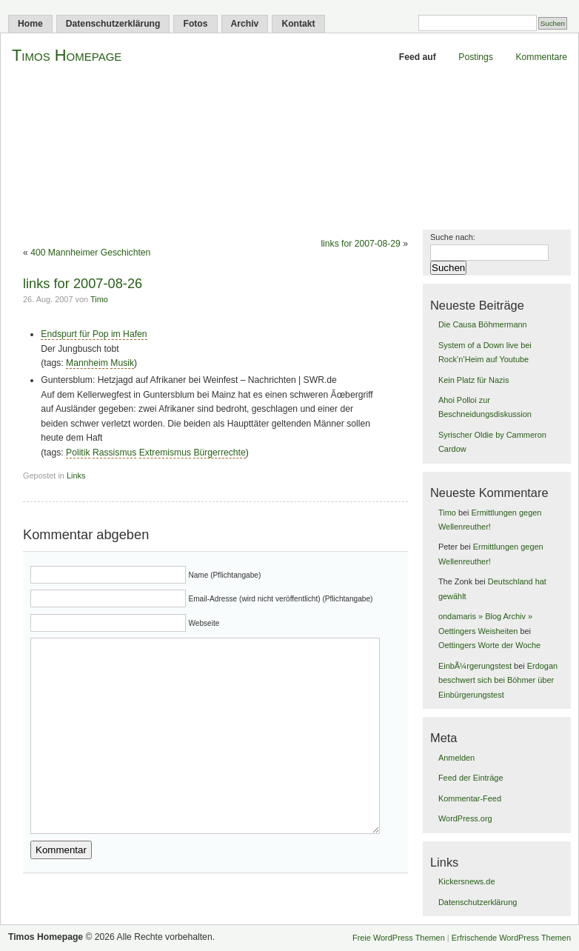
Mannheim (87, 363)
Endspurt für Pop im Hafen (94, 334)
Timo (99, 299)
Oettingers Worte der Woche (489, 645)
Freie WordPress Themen (398, 937)
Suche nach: (452, 237)
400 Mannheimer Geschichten (90, 252)
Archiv (245, 24)
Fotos (195, 24)
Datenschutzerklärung (113, 24)
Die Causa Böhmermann (482, 324)
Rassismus (114, 452)
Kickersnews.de (466, 881)
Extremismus (165, 452)
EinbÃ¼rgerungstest (475, 665)
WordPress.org (465, 818)
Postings (475, 57)
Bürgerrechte (219, 452)
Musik (122, 363)
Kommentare (541, 57)
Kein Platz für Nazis (473, 380)
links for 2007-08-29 (360, 243)
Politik (78, 452)
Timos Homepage (66, 55)
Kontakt (298, 24)
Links (76, 475)
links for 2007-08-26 (82, 283)
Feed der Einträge (470, 777)
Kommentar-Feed (469, 798)
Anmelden (456, 757)
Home (30, 24)
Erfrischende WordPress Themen (511, 937)
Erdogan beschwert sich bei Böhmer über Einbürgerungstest (498, 680)
